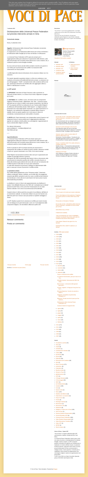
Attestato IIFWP (60, 66)
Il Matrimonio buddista (61, 212)
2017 (57, 254)
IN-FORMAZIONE (60, 384)
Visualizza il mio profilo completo (62, 58)
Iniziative (58, 386)
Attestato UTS (59, 68)
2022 (57, 243)
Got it (49, 8)
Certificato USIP (60, 70)
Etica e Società (60, 364)
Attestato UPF (59, 64)
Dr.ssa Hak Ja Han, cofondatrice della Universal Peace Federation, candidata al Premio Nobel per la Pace (68, 118)
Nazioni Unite (59, 389)
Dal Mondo (58, 354)
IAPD (57, 376)
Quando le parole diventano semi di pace (66, 126)
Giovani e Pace (60, 372)
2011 (57, 327)
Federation (58, 368)
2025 (57, 236)
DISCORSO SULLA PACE (62, 209)
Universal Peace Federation (18, 214)
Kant (57, 388)
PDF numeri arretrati (64, 232)
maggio (60, 315)
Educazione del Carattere (62, 360)
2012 (57, 324)
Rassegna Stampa (60, 401)
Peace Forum (59, 397)
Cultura (58, 352)
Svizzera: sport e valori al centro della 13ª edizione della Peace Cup (66, 134)
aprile (59, 317)
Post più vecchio (44, 264)
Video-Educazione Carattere (75, 65)
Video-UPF (58, 423)
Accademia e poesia (61, 342)
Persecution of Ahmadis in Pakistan (65, 201)
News (57, 391)
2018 (57, 252)
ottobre (59, 270)
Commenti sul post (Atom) (18, 267)
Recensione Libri (60, 405)
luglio (59, 310)
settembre (60, 272)
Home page (28, 264)
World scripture (60, 427)
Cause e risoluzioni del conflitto (65, 274)
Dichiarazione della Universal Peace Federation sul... (66, 302)
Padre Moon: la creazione (62, 395)
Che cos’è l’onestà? (61, 189)
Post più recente (12, 264)
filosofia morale (60, 370)
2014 (57, 261)
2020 (57, 248)
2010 (57, 329)
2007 (57, 336)
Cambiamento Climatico (62, 350)
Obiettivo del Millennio (61, 393)
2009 (57, 331)
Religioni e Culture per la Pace (63, 409)
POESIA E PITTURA (61, 151)
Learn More (41, 8)
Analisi (57, 346)
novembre (60, 268)
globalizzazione (60, 374)
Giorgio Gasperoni (70, 48)
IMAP (57, 382)
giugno (59, 313)
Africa (57, 344)
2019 (57, 250)
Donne (57, 356)
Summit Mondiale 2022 (62, 415)
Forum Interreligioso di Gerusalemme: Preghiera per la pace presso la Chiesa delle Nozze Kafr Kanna (68, 196)
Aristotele (58, 348)
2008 (57, 334)
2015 (57, 259)
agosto (59, 308)
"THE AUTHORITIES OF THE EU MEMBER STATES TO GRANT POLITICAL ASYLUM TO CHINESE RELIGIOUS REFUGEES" (67, 217)
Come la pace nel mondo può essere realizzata (68, 192)
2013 (57, 263)
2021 (57, 245)
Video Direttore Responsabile (74, 68)
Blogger (55, 469)
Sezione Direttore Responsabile (64, 413)
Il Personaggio (59, 380)
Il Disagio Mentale (60, 378)
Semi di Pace (59, 411)
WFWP (57, 425)
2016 (57, 257)
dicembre (60, 265)
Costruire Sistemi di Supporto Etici (66, 305)
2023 (57, 241)
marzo (59, 319)
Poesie (57, 399)
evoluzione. (59, 366)
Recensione (59, 403)
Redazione (58, 407)
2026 (57, 234)
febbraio (60, 322)
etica (57, 362)
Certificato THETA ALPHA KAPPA (60, 73)
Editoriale (58, 358)
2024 (57, 239)
